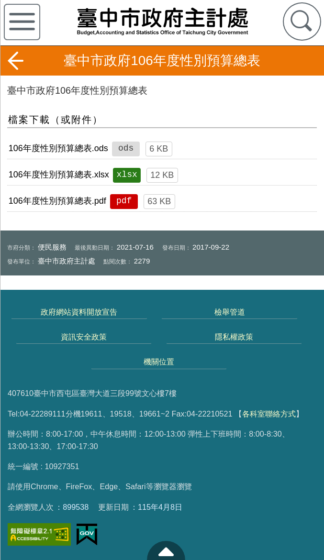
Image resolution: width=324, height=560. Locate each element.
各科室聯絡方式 (269, 413)
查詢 (302, 21)
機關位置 (159, 361)
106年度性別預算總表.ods (58, 148)
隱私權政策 (234, 336)
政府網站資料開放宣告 (79, 311)
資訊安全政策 (84, 336)
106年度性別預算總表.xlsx (59, 174)
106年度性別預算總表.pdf (57, 201)
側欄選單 (22, 22)
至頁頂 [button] (166, 550)
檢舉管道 (229, 311)
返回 (15, 61)
